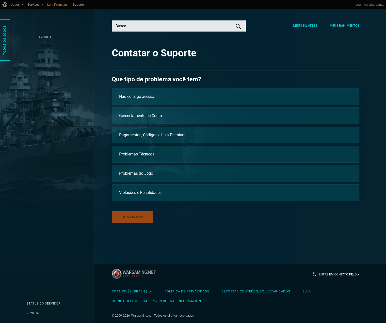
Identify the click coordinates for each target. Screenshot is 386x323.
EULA (307, 291)
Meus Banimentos (345, 25)
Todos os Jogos (4, 40)
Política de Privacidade (186, 291)
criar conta (376, 4)
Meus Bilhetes (305, 25)
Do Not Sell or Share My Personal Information (156, 301)
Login (359, 4)
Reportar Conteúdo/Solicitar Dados (256, 291)
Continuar (132, 217)
